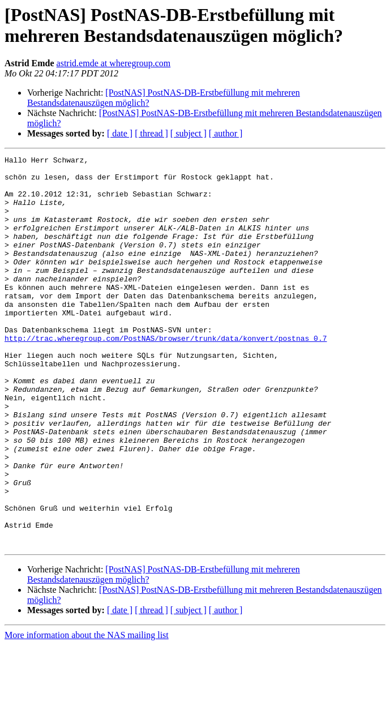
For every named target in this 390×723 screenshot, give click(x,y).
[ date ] (119, 133)
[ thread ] (151, 133)
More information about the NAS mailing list (87, 713)
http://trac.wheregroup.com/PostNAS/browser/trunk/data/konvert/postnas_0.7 (166, 375)
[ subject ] (188, 133)
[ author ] (226, 133)
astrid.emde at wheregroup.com (114, 63)
